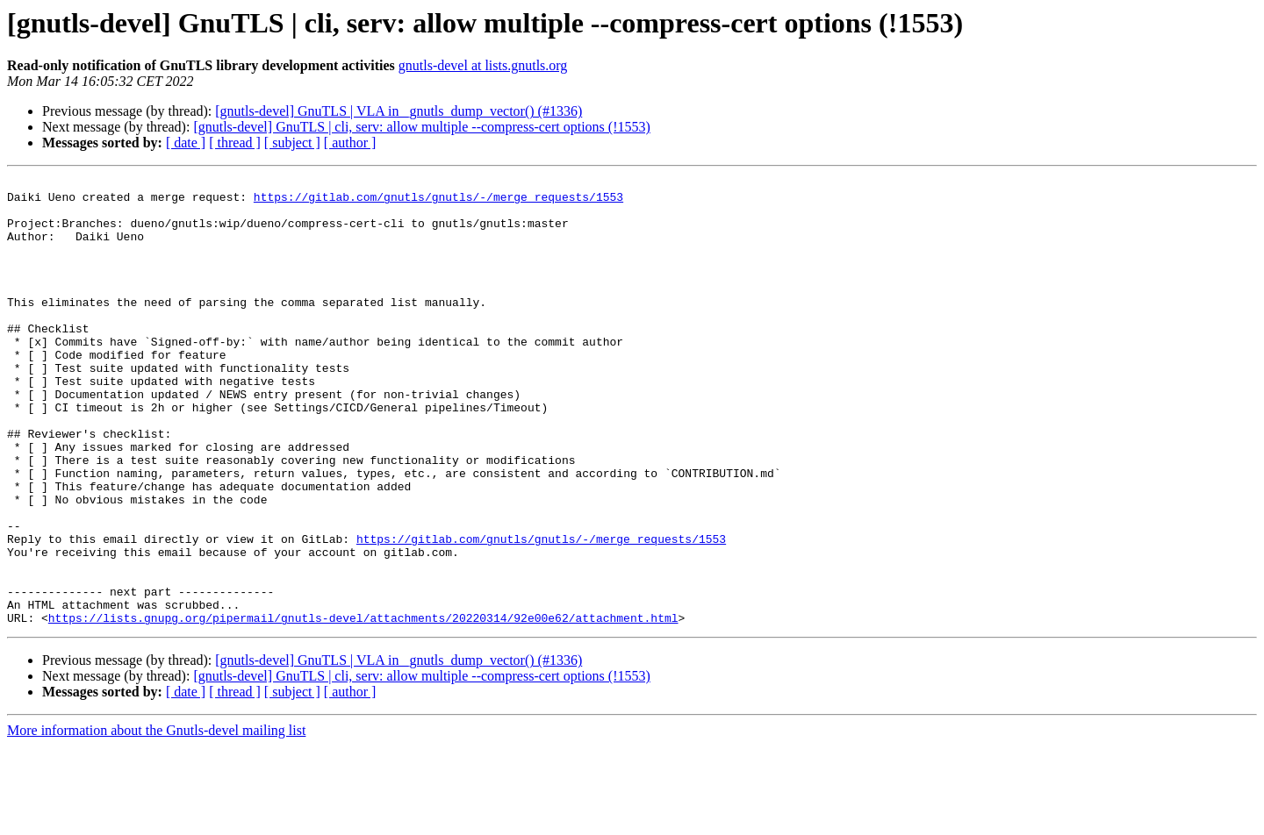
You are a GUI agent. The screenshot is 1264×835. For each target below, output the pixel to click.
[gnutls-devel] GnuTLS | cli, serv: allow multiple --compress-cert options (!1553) (421, 126)
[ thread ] (235, 142)
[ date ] (185, 142)
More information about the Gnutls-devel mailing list (156, 819)
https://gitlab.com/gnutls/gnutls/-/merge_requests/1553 (438, 202)
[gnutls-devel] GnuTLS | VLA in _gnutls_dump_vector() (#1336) (398, 110)
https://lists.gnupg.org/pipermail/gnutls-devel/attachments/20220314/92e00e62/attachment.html (363, 707)
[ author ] (350, 142)
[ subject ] (292, 142)
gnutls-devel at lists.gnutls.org (483, 65)
